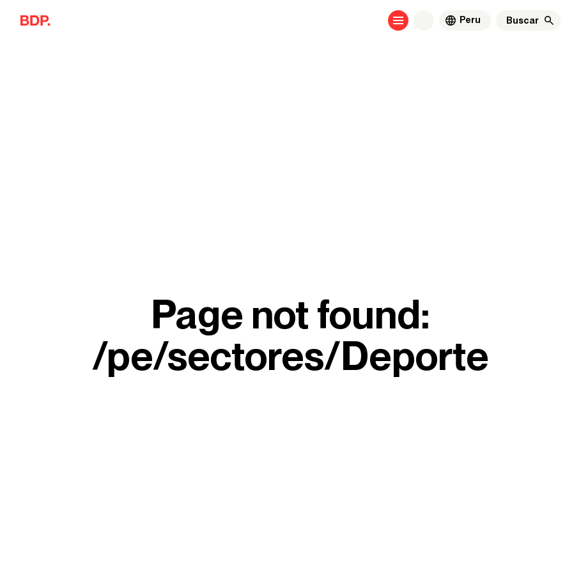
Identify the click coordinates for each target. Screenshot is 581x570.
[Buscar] (522, 20)
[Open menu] (398, 20)
